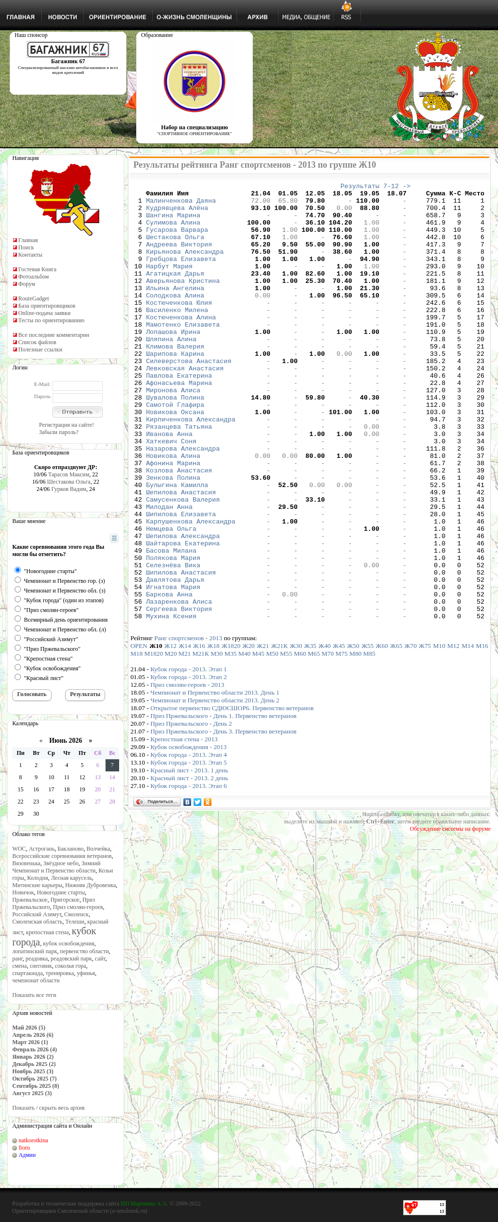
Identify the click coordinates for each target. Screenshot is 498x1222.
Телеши (74, 921)
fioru (24, 1147)
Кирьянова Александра (185, 266)
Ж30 (296, 733)
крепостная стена (47, 932)
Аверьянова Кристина (183, 301)
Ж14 (184, 733)
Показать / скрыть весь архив (48, 1107)
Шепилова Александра (183, 607)
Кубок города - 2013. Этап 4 (188, 842)
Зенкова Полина (173, 537)
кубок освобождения (68, 943)
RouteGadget (33, 298)
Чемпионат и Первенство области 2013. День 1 (214, 780)
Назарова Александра (183, 502)
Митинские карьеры (37, 885)
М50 (272, 741)
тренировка (60, 973)
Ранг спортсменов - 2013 (188, 725)
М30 (217, 741)
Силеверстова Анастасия (188, 397)
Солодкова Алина (175, 318)
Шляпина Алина (171, 371)
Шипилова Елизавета (181, 580)
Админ (27, 1155)
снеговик (41, 965)
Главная (28, 240)
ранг (17, 958)
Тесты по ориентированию (51, 320)
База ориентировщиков (46, 305)
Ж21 (263, 733)
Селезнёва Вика (173, 642)
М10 (439, 733)
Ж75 (425, 733)
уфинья (86, 973)
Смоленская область (37, 921)
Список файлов (37, 342)
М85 (369, 741)
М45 (258, 741)
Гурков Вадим (68, 489)
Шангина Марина (173, 222)
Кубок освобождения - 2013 (188, 834)
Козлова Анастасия (179, 528)
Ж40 (325, 733)
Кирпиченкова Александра (190, 467)
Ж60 (382, 733)
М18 (136, 741)
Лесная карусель (71, 877)
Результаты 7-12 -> (375, 187)
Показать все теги (34, 995)
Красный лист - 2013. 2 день (189, 865)
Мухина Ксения (171, 703)
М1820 (153, 741)
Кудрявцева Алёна (177, 213)
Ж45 (339, 733)
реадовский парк (71, 958)
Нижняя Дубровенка (90, 885)
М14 (468, 733)
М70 (327, 741)
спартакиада (27, 973)
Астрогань (41, 848)
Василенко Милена (177, 336)
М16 (482, 733)
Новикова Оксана (175, 458)
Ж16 (199, 733)
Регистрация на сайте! (66, 424)
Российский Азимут (36, 914)
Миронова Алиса (173, 432)
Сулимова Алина (173, 231)
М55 (286, 741)
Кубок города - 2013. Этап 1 (188, 756)
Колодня (37, 877)
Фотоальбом (33, 276)
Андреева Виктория (179, 257)
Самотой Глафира (175, 449)
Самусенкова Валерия (183, 563)
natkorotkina (33, 1140)
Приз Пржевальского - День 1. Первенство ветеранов (223, 803)
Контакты (30, 254)
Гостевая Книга (37, 269)
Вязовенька (26, 863)
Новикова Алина (173, 510)
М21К (201, 741)
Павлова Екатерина (179, 414)
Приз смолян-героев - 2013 (187, 772)
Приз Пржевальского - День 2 (191, 811)
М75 (342, 741)
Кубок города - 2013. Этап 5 (188, 850)
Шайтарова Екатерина (183, 615)
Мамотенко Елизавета (183, 353)
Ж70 (411, 733)
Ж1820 (231, 733)
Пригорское (65, 899)
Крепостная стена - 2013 (183, 826)
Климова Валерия (175, 379)
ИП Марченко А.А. (144, 1203)
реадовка (36, 958)
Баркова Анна (169, 677)
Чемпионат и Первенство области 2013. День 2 (214, 787)
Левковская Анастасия (185, 406)
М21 (184, 741)
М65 (314, 741)
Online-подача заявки (44, 313)
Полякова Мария (173, 633)
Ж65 (396, 733)
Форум (27, 283)
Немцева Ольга (171, 598)
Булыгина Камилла (177, 545)
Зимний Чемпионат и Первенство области (56, 867)
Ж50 (353, 733)
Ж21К (279, 733)
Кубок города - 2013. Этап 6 (188, 873)
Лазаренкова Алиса (179, 685)
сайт (100, 958)
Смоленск (76, 914)
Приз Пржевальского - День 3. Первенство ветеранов (223, 818)
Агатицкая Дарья (175, 292)
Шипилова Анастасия (181, 650)
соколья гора (70, 965)
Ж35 (310, 733)
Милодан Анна (169, 572)
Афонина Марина (173, 519)
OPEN (138, 733)
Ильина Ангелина (175, 309)
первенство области (84, 951)
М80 (355, 741)
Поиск (26, 247)
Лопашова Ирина (173, 362)
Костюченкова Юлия (179, 327)
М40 (244, 741)
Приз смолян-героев (78, 907)
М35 (231, 741)
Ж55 (367, 733)
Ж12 (170, 733)
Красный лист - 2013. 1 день (189, 857)
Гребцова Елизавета (181, 274)
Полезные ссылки (40, 349)
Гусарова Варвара (177, 239)
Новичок (23, 892)
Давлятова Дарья (175, 659)
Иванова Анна (169, 484)
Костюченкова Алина (181, 344)
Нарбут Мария (169, 283)
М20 (171, 741)
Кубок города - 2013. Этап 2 (188, 764)
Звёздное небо (60, 863)
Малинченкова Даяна (181, 204)
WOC (19, 848)
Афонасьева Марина (179, 423)
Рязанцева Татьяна (179, 475)
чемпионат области (36, 980)
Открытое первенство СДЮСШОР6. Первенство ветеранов (232, 795)
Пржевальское (30, 899)
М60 (300, 741)
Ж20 (249, 733)
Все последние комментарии (53, 335)
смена (19, 965)
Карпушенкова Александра (190, 589)
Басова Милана (171, 624)
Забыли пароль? (58, 432)
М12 (453, 733)
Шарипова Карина (175, 388)
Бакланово (70, 848)
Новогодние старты (61, 892)
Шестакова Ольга (68, 481)
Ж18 (213, 733)
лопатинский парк (34, 951)
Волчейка (98, 848)
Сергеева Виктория (179, 694)
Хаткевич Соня (171, 493)
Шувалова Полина (175, 440)
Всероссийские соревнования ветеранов (61, 856)
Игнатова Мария (173, 668)
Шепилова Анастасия (181, 554)
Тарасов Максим (68, 474)
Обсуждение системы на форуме (450, 916)
